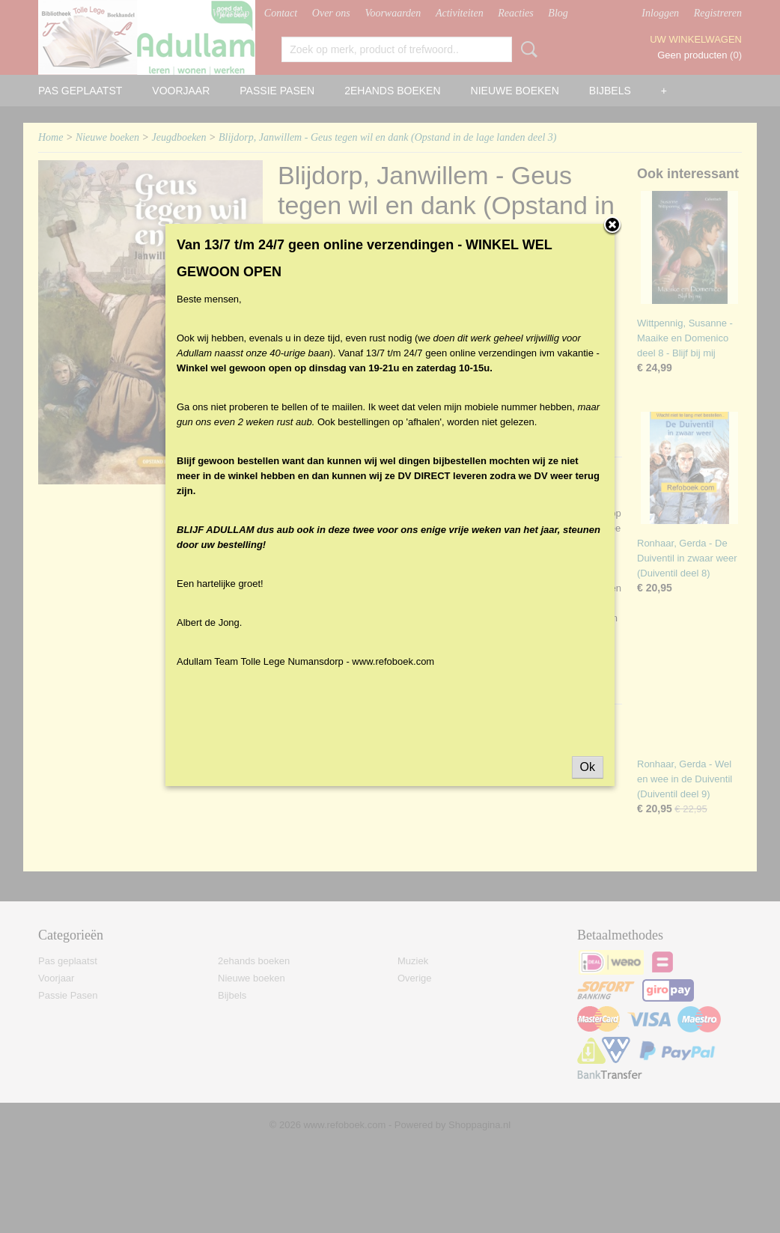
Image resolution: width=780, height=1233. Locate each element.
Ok (587, 776)
